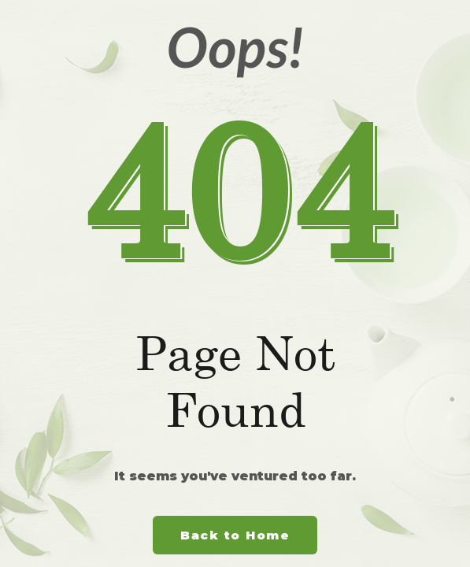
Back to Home (235, 535)
